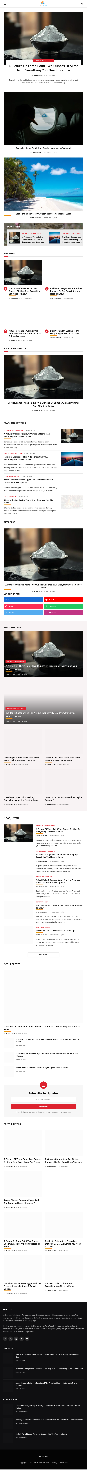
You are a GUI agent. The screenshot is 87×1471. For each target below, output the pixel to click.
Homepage (43, 1458)
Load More (43, 956)
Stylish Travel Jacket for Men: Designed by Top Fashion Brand (41, 1435)
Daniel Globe (38, 75)
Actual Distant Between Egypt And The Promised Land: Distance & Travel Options (25, 333)
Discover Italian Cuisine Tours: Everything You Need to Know (64, 332)
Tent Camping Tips (43, 928)
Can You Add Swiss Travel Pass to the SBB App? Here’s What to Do (62, 759)
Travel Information (11, 476)
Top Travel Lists (10, 496)
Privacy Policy (58, 1114)
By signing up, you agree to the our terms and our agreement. (43, 1114)
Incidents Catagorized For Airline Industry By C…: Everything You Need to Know (73, 239)
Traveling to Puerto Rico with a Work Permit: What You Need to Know (21, 759)
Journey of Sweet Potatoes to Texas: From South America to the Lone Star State (49, 1421)
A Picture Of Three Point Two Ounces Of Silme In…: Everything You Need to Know (43, 68)
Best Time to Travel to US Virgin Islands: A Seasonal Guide (43, 213)
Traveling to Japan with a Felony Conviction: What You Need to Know (21, 798)
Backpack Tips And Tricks (43, 60)
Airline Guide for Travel (72, 233)
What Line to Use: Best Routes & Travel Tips (55, 931)
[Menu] (5, 3)
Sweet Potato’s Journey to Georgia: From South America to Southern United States (48, 1408)
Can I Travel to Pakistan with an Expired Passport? (64, 798)
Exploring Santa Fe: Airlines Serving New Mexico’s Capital (43, 148)
